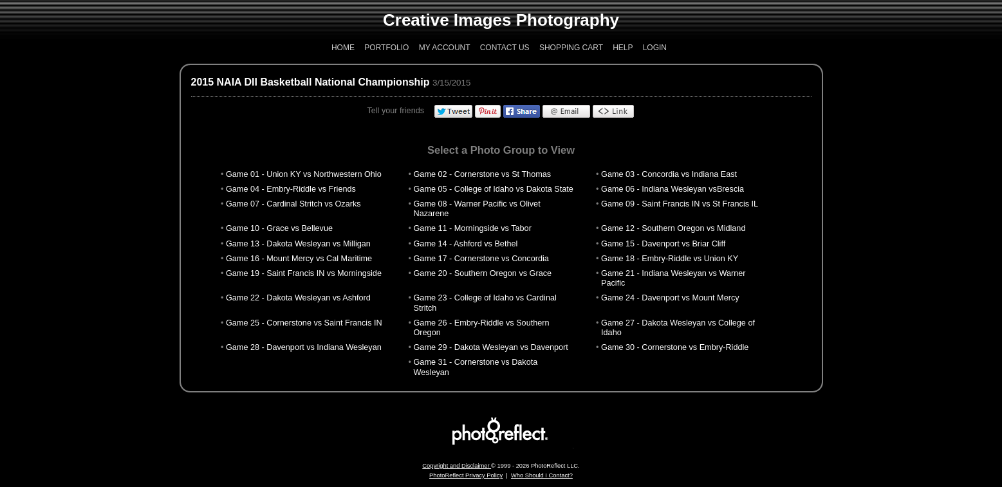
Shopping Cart (571, 47)
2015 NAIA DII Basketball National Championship (310, 82)
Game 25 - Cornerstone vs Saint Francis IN (304, 322)
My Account (444, 47)
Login (655, 47)
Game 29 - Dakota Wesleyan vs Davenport (491, 347)
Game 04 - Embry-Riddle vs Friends (291, 189)
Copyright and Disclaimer (456, 466)
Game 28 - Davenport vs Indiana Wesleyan (304, 347)
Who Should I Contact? (542, 475)
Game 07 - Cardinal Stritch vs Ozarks (293, 203)
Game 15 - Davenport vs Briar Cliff (663, 243)
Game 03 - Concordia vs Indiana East (669, 174)
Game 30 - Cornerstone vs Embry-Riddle (674, 347)
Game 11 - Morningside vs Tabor (473, 228)
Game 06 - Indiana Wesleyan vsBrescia (672, 189)
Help (623, 47)
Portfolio (386, 47)
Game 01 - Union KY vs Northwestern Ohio (304, 174)
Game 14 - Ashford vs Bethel (466, 243)
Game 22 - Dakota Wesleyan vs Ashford (298, 297)
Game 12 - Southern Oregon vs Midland (673, 228)
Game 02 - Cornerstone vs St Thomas (483, 174)
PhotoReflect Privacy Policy (466, 475)
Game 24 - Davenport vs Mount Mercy (670, 297)
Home (343, 47)
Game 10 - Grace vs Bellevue (279, 228)
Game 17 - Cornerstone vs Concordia (481, 258)
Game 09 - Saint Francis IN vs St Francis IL (679, 203)
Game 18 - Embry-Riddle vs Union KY (669, 258)
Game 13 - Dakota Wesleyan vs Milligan (298, 243)
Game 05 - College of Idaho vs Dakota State (493, 189)
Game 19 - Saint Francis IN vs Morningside (304, 273)
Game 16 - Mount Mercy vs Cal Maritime (299, 258)
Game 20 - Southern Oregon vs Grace (483, 273)
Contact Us (505, 47)
